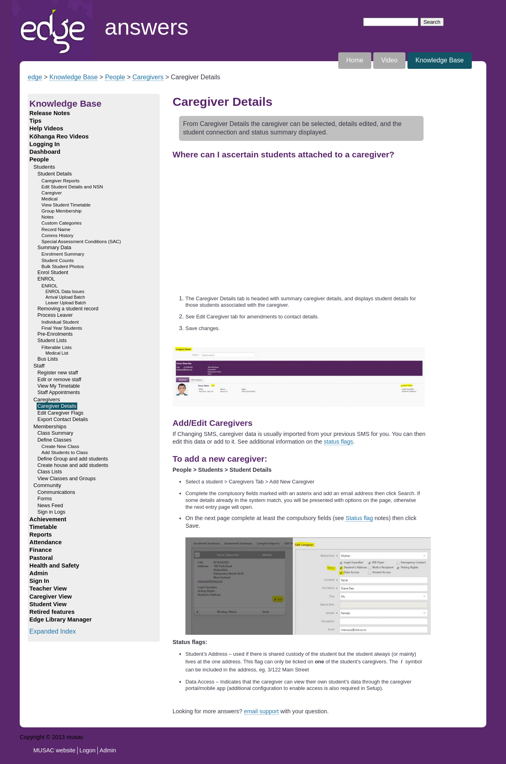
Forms (44, 499)
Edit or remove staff (59, 379)
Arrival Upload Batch (65, 297)
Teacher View (48, 588)
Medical (49, 198)
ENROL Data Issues (64, 291)
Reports (40, 534)
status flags (338, 441)
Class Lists (49, 472)
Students (44, 167)
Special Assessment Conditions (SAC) (81, 241)
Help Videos (46, 128)
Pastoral (41, 558)
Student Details (54, 174)
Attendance (45, 542)
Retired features (51, 612)
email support (261, 711)
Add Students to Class (64, 452)
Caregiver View (50, 596)
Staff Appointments (58, 392)
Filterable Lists (56, 347)
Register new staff (57, 373)
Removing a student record (67, 309)
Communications (56, 492)
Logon (88, 750)
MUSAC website (54, 750)
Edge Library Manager (60, 619)
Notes (47, 216)
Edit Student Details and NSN (72, 186)
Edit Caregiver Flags (60, 413)
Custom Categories (61, 222)
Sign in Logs (51, 512)
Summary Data (54, 247)
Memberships (49, 426)
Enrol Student (52, 272)
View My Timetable (58, 386)
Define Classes (54, 440)
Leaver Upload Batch (65, 302)
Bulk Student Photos (62, 266)
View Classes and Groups (66, 478)
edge (35, 77)
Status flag (359, 518)
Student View (47, 604)
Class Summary (55, 433)
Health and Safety (54, 565)
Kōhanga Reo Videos (58, 136)
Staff (39, 366)
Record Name (55, 229)
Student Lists (52, 340)
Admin (38, 573)
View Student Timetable (66, 204)
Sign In (39, 581)
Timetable (43, 527)
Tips (35, 121)
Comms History (57, 235)
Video (389, 60)
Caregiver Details (56, 406)
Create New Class (60, 446)
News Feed (50, 505)
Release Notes (49, 113)
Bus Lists (47, 359)
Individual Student (60, 321)
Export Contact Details (62, 419)
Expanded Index (52, 631)
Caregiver (51, 192)
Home (20, 4)
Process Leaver (55, 315)
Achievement (47, 519)
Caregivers (147, 77)
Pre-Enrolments (55, 334)
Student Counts (57, 260)
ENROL (46, 279)
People (115, 77)
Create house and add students (72, 465)
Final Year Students (61, 327)
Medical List (56, 353)
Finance (40, 550)
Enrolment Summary (62, 253)
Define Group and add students (72, 459)
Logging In (44, 144)
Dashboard (44, 152)
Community (47, 485)
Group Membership (61, 210)
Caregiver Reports (60, 180)
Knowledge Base (439, 60)
